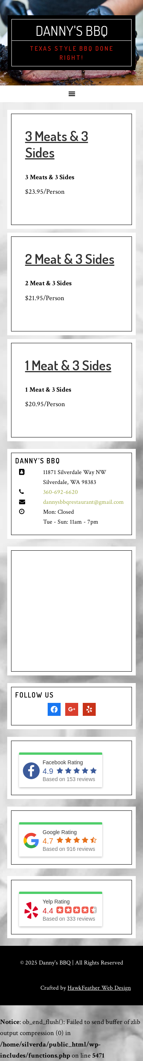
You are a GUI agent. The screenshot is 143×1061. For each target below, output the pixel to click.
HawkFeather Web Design (99, 988)
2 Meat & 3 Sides (69, 258)
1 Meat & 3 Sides (68, 365)
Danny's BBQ (71, 30)
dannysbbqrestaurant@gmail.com (83, 502)
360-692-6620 (60, 492)
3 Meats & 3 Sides (56, 144)
